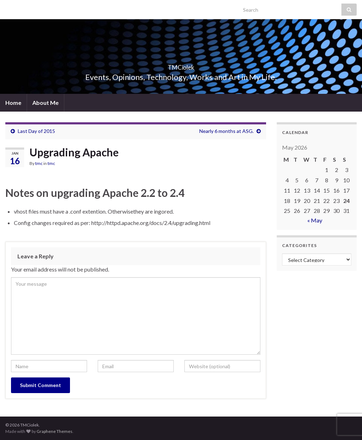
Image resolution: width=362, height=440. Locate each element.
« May (314, 220)
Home (13, 102)
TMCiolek (181, 65)
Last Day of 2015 (36, 131)
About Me (45, 102)
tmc (39, 163)
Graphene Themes (54, 431)
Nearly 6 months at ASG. (226, 131)
